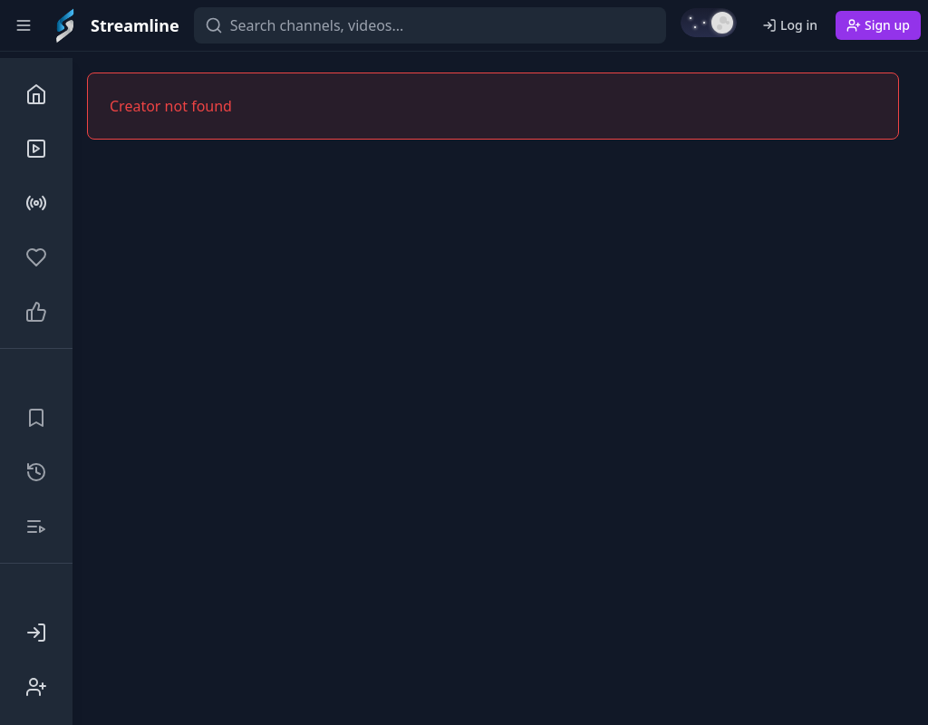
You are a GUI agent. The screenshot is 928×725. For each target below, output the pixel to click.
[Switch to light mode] (709, 22)
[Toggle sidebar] (23, 25)
